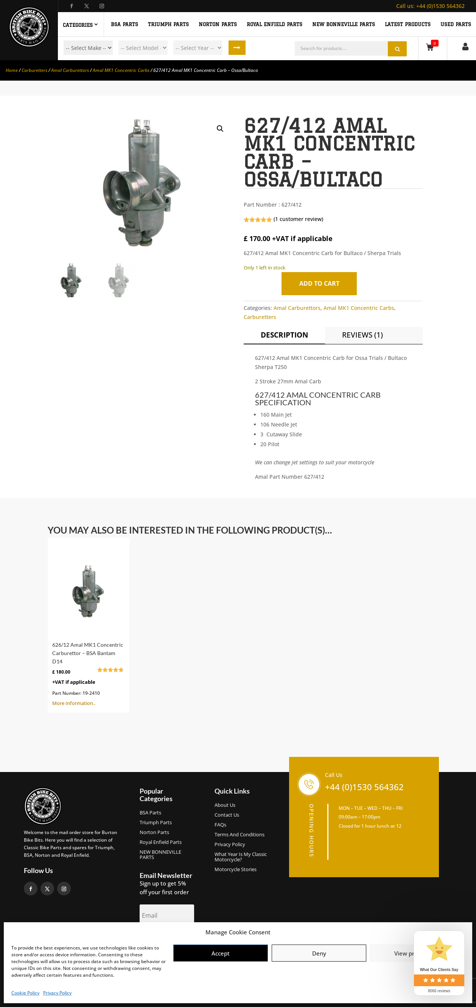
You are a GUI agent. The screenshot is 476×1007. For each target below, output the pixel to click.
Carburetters (34, 70)
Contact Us (227, 815)
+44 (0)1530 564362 (430, 5)
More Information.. (88, 624)
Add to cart (319, 283)
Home (12, 70)
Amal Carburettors (70, 70)
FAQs (220, 825)
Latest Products (408, 24)
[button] (220, 128)
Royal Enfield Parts (161, 842)
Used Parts (455, 24)
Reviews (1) (362, 335)
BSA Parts (150, 813)
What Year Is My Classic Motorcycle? (241, 857)
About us (225, 805)
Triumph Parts (156, 823)
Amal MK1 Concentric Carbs (121, 70)
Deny (319, 953)
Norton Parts (154, 833)
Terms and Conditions (239, 835)
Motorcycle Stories (236, 870)
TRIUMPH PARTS (168, 24)
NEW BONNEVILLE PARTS (343, 24)
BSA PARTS (124, 24)
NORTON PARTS (218, 24)
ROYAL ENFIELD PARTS (274, 24)
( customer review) (298, 219)
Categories (78, 25)
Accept (221, 953)
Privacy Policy (57, 993)
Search (236, 47)
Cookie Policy (25, 993)
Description (284, 335)
